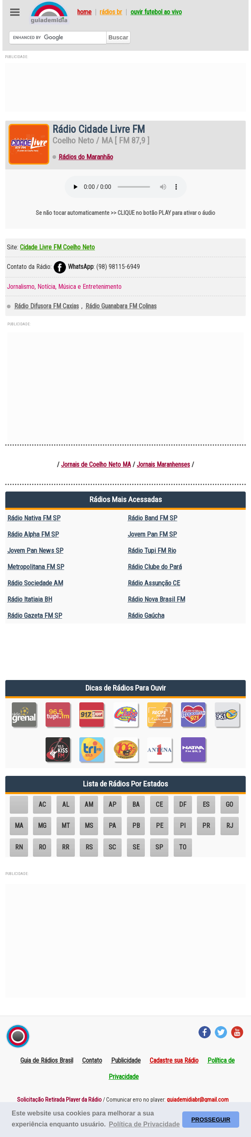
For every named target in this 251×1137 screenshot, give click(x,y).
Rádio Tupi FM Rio (152, 550)
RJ (229, 825)
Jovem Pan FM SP (152, 534)
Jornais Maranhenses (163, 464)
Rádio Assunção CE (154, 583)
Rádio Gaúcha (146, 615)
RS (89, 847)
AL (65, 804)
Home (84, 12)
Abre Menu (15, 12)
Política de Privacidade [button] (144, 1124)
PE (159, 825)
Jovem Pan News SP (35, 550)
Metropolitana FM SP (35, 567)
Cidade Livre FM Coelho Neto (57, 247)
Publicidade (126, 1060)
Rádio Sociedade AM (35, 583)
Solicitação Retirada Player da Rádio (59, 1099)
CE (159, 804)
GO (229, 804)
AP (112, 804)
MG (42, 825)
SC (112, 847)
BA (136, 804)
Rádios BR (111, 12)
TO (182, 847)
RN (19, 847)
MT (65, 825)
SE (136, 847)
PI (183, 825)
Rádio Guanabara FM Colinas (121, 306)
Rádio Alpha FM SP (33, 534)
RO (42, 847)
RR (65, 847)
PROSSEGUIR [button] (210, 1119)
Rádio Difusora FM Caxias (46, 306)
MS (89, 825)
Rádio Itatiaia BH (29, 599)
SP (159, 847)
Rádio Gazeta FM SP (34, 615)
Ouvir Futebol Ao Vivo (156, 12)
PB (136, 825)
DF (182, 804)
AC (42, 804)
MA (19, 825)
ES (206, 804)
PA (112, 825)
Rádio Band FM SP (152, 518)
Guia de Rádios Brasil (46, 1060)
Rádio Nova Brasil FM (156, 599)
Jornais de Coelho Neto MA (96, 464)
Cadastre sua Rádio (174, 1060)
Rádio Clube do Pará (155, 567)
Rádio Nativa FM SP (34, 518)
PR (206, 825)
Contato (92, 1060)
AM (89, 804)
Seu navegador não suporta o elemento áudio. (126, 187)
